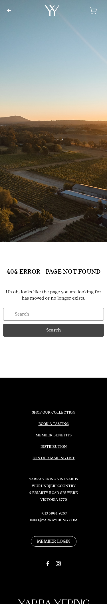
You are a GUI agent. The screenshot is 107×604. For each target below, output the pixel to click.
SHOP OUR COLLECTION (53, 412)
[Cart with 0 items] (86, 10)
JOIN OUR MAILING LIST (54, 458)
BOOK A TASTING (54, 424)
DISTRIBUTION (54, 447)
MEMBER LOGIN (53, 541)
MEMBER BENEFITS (54, 435)
